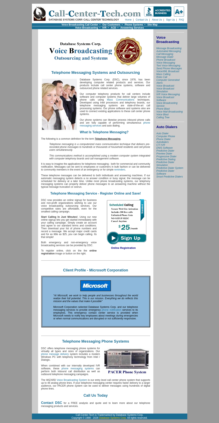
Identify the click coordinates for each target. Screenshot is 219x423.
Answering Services (132, 27)
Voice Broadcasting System (72, 380)
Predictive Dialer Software (165, 172)
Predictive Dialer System (169, 168)
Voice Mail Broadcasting (169, 111)
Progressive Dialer (166, 156)
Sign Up (170, 19)
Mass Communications (120, 99)
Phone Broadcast (165, 59)
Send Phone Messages (169, 68)
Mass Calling (163, 74)
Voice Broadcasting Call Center (80, 24)
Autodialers (162, 142)
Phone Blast (163, 108)
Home (128, 19)
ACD (113, 27)
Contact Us (142, 19)
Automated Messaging (168, 51)
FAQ (181, 19)
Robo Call (161, 77)
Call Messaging (164, 54)
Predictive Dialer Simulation (165, 164)
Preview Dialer (164, 153)
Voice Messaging (165, 62)
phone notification (111, 309)
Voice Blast (162, 114)
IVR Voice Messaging (168, 94)
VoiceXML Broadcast (167, 71)
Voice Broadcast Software (165, 99)
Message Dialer (165, 57)
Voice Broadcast (165, 85)
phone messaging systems (78, 368)
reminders (119, 169)
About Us (157, 19)
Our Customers (111, 24)
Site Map (152, 24)
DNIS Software (164, 147)
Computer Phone (165, 136)
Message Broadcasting (169, 48)
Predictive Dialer (165, 150)
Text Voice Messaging (168, 65)
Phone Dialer (163, 139)
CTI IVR (160, 145)
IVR (104, 27)
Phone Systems (134, 24)
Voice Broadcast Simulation (165, 90)
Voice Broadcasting (86, 27)
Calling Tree (163, 117)
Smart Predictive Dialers (169, 176)
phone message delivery (55, 354)
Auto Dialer (162, 133)
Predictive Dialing (166, 159)
